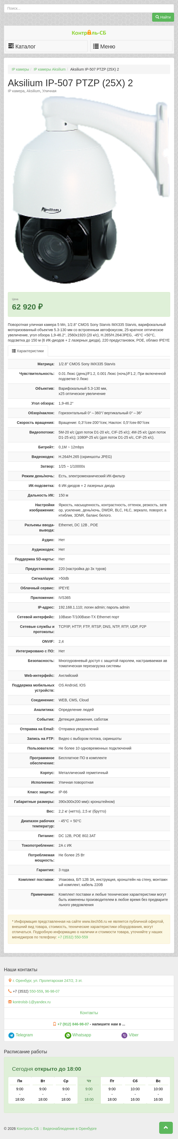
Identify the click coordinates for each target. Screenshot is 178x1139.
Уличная (49, 91)
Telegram (20, 1035)
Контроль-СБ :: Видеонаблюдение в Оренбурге (57, 1128)
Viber (130, 1035)
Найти (163, 17)
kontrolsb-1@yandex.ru (32, 1002)
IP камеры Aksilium (50, 69)
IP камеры (20, 69)
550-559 (36, 991)
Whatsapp (78, 1035)
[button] (166, 1128)
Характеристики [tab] (28, 351)
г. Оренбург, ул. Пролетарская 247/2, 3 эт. (47, 981)
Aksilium (33, 91)
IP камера (16, 91)
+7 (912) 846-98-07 (73, 1024)
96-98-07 (52, 991)
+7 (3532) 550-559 (73, 937)
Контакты (89, 1013)
